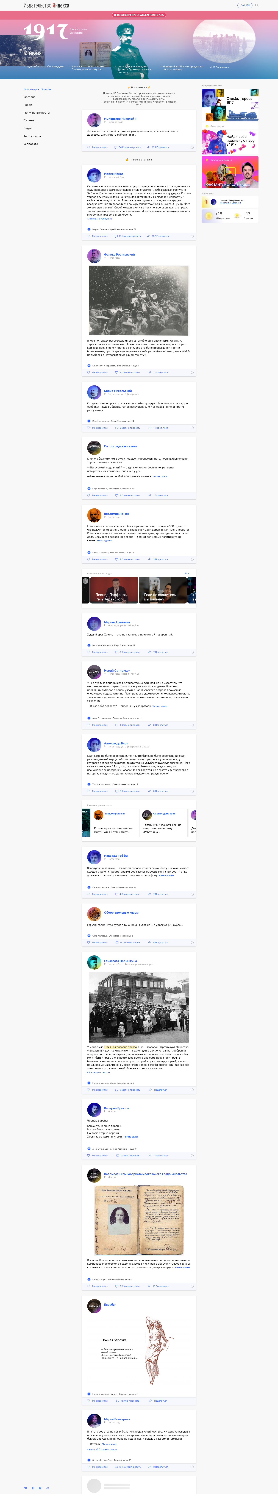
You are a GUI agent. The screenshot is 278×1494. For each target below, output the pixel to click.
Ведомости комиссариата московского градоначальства (145, 1174)
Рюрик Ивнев (113, 173)
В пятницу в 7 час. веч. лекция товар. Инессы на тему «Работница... (162, 828)
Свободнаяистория (78, 31)
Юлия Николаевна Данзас (120, 1047)
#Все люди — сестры (98, 1072)
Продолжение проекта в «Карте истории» (139, 15)
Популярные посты (37, 112)
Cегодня (29, 97)
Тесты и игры (32, 136)
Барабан (110, 1304)
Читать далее (160, 476)
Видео (28, 128)
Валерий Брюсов (116, 1108)
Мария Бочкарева (117, 1419)
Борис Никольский (118, 390)
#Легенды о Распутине (99, 219)
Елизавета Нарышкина (120, 960)
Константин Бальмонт (230, 203)
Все (187, 573)
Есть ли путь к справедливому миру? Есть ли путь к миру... (113, 830)
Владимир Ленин (116, 513)
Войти (248, 1)
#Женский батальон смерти (102, 1449)
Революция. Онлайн (37, 89)
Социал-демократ (164, 813)
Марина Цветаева (117, 622)
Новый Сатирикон (117, 670)
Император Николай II (120, 118)
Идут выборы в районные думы (45, 66)
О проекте (31, 144)
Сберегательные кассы (121, 912)
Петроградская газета (120, 446)
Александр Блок (116, 743)
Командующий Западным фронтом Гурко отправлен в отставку (134, 69)
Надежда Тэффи (116, 855)
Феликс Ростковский (119, 254)
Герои (28, 104)
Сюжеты (29, 120)
